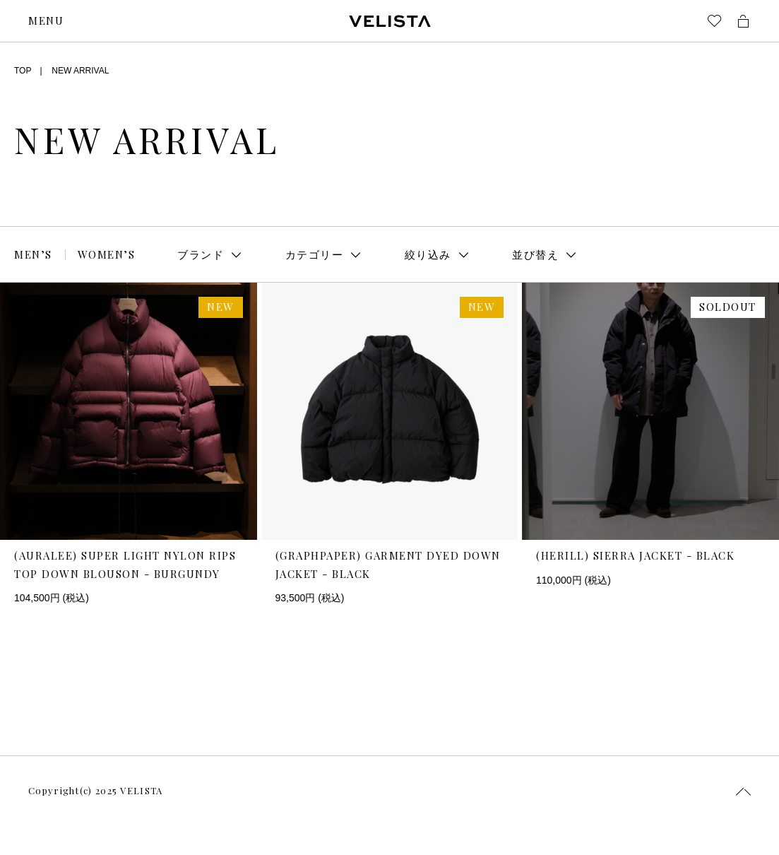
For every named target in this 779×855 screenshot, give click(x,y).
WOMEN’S (107, 254)
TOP (22, 71)
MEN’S (33, 254)
